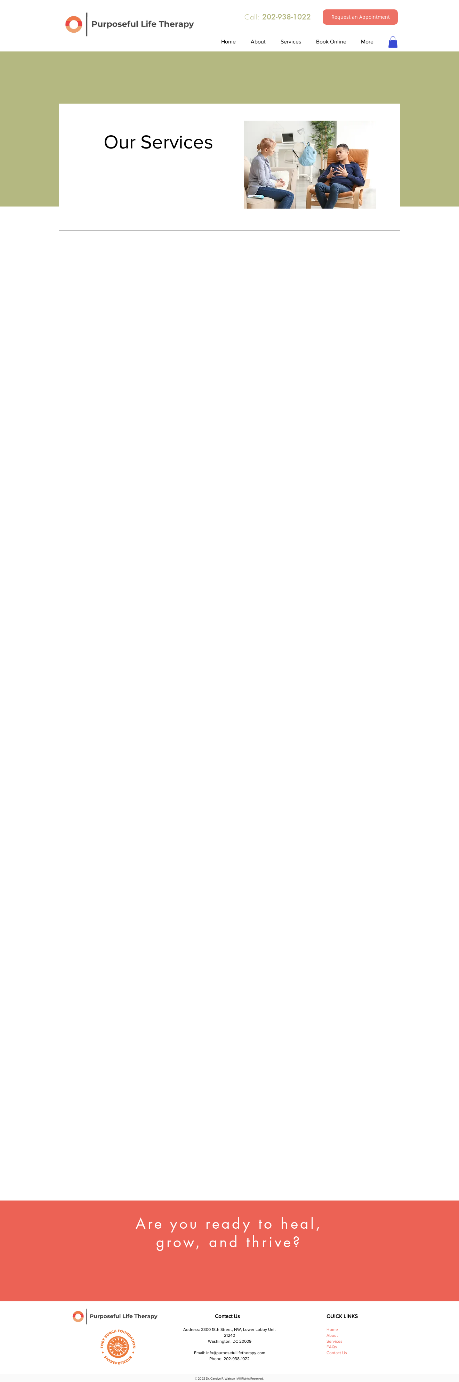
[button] (360, 17)
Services (335, 1341)
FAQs (332, 1346)
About (332, 1335)
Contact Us (337, 1352)
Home (332, 1329)
